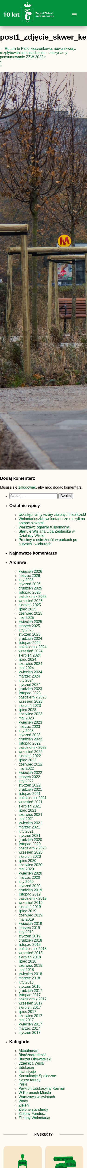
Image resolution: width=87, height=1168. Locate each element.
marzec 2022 (29, 777)
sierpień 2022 (30, 756)
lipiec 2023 (27, 710)
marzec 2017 (29, 1028)
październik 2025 (33, 597)
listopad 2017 (30, 995)
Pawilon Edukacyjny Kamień (42, 1088)
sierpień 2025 (30, 605)
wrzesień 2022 (30, 752)
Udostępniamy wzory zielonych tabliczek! (52, 515)
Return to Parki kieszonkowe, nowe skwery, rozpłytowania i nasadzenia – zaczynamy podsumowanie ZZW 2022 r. (38, 53)
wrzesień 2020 (30, 852)
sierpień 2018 (30, 957)
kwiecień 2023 (30, 722)
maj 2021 (26, 819)
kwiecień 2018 (30, 974)
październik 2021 (33, 798)
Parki (23, 1084)
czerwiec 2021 (30, 815)
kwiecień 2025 (30, 622)
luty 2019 (26, 932)
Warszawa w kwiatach (37, 1097)
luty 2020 (26, 882)
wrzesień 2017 (30, 1003)
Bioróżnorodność (32, 1055)
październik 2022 (33, 747)
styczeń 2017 (29, 1033)
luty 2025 (26, 630)
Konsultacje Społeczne (37, 1076)
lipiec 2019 (27, 911)
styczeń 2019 (29, 936)
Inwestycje (27, 1072)
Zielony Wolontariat (34, 1118)
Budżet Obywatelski (35, 1059)
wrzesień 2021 (30, 802)
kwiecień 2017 (30, 1024)
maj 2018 (26, 970)
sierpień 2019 (30, 907)
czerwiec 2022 (30, 764)
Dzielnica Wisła (31, 1063)
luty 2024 (26, 680)
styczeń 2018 (29, 986)
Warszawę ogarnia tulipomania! (44, 527)
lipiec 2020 (27, 861)
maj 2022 (26, 768)
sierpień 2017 (30, 1007)
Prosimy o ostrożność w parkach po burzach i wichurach (48, 542)
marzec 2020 (29, 877)
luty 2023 (26, 731)
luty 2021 (26, 831)
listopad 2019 (30, 894)
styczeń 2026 (29, 584)
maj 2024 (26, 668)
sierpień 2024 (30, 655)
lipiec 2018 (27, 961)
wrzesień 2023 (30, 701)
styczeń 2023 (29, 735)
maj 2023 (26, 718)
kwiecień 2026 (30, 571)
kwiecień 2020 (30, 873)
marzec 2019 (29, 928)
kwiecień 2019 (30, 924)
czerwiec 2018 (30, 965)
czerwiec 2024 (30, 664)
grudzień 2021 (30, 789)
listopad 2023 (30, 693)
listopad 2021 (30, 794)
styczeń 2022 (29, 785)
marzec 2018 (29, 978)
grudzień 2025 (30, 588)
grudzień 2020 (30, 840)
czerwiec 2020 (30, 865)
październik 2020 (33, 848)
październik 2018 (33, 949)
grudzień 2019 (30, 890)
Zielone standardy (33, 1109)
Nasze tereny (29, 1080)
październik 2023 (33, 697)
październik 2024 (33, 647)
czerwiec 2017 (30, 1016)
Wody (23, 1101)
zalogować (27, 487)
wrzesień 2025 (30, 601)
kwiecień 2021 (30, 823)
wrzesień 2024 (30, 651)
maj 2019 (26, 919)
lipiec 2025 (27, 609)
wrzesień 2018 (30, 953)
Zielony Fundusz (32, 1114)
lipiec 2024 (27, 659)
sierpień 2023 (30, 706)
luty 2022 (26, 781)
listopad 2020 (30, 844)
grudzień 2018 (30, 940)
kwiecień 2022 (30, 773)
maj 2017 (26, 1020)
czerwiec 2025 (30, 613)
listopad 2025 (30, 592)
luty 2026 (26, 580)
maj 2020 (26, 869)
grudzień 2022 (30, 739)
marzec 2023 (29, 727)
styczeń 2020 (29, 886)
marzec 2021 (29, 827)
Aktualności (28, 1051)
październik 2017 (33, 999)
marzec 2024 (29, 676)
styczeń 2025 (29, 634)
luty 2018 (26, 982)
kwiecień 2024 (30, 672)
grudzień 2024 (30, 638)
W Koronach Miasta (35, 1093)
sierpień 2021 (30, 806)
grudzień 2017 (30, 991)
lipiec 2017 (27, 1012)
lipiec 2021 (27, 810)
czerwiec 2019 (30, 915)
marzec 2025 (29, 626)
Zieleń (24, 1105)
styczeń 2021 (29, 836)
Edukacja (26, 1067)
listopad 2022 (30, 743)
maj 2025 (26, 618)
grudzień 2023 (30, 689)
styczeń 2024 (29, 685)
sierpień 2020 (30, 856)
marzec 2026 (29, 576)
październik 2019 (33, 898)
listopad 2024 (30, 643)
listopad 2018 (30, 945)
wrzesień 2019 (30, 903)
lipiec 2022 (27, 760)
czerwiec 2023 (30, 714)
